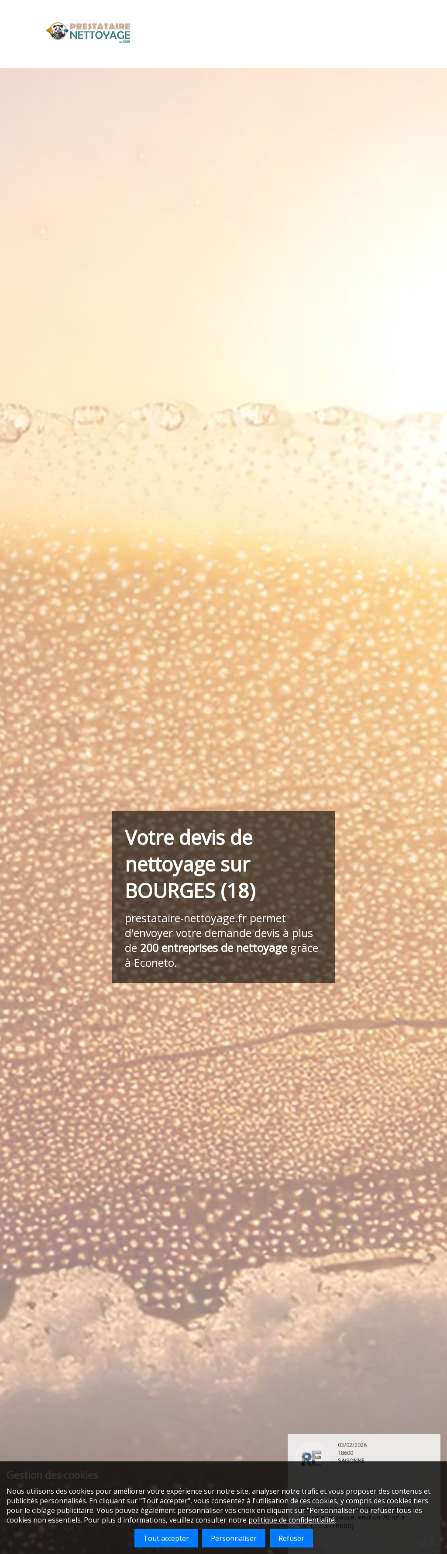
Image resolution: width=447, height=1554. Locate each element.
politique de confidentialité (291, 1520)
